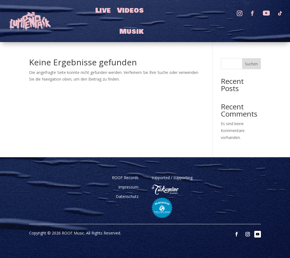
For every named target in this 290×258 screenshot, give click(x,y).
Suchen (251, 63)
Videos (130, 10)
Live (103, 10)
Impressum (128, 187)
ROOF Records (125, 177)
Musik (131, 31)
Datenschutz (127, 196)
